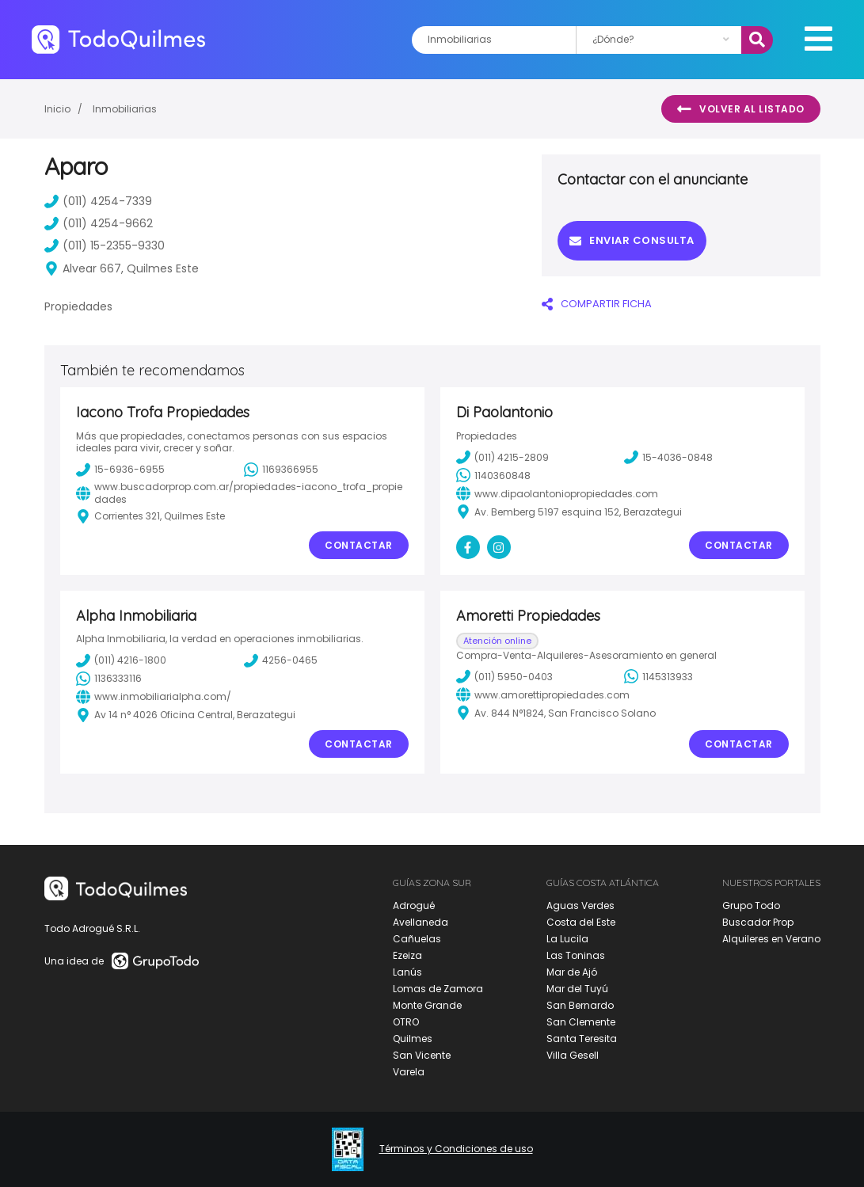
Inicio (57, 109)
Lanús (407, 972)
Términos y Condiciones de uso (456, 1149)
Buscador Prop (758, 922)
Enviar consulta (632, 240)
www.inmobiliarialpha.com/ (153, 697)
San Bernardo (580, 1005)
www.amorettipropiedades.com (543, 694)
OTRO (406, 1022)
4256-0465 (281, 660)
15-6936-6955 (120, 469)
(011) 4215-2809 (502, 457)
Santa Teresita (581, 1038)
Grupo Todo (751, 905)
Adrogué (414, 905)
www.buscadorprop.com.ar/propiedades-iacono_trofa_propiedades (239, 493)
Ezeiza (407, 955)
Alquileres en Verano (771, 938)
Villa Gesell (572, 1055)
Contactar (359, 545)
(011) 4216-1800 (121, 660)
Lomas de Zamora (438, 988)
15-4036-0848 (668, 457)
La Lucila (567, 938)
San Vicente (422, 1055)
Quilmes (412, 1038)
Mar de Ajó (571, 972)
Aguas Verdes (580, 905)
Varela (408, 1072)
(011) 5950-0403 (504, 676)
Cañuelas (417, 938)
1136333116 (109, 678)
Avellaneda (420, 922)
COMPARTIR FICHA (597, 303)
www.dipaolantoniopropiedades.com (557, 493)
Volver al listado (741, 109)
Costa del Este (580, 922)
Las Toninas (575, 955)
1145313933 (658, 676)
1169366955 (281, 469)
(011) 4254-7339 (98, 201)
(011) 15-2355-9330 (104, 245)
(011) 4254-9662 (98, 223)
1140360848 (493, 475)
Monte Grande (427, 1005)
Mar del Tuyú (577, 988)
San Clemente (580, 1022)
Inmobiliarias (125, 109)
